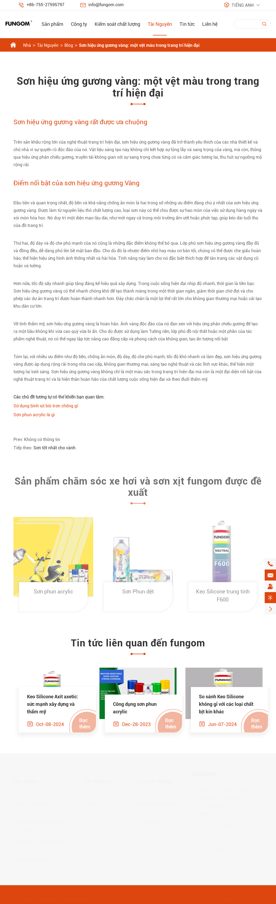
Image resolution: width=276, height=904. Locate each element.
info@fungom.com (106, 4)
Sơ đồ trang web (197, 898)
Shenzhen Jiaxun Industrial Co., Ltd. (73, 898)
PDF (88, 811)
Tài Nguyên (160, 24)
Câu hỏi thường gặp (103, 793)
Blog (68, 45)
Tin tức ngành (150, 821)
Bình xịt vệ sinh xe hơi (34, 811)
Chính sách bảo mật (240, 898)
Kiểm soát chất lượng (117, 24)
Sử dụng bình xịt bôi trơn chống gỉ (45, 405)
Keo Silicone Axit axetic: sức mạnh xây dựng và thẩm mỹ (52, 704)
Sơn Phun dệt (138, 594)
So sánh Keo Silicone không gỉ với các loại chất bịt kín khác (226, 704)
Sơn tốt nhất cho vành (54, 447)
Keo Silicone (25, 849)
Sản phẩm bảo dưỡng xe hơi (40, 830)
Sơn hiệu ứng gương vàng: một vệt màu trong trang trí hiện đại (139, 45)
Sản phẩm (52, 24)
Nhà (27, 45)
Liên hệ (210, 24)
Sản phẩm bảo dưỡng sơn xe (40, 821)
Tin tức (187, 24)
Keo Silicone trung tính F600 (223, 598)
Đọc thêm (84, 723)
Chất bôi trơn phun (31, 802)
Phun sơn (22, 793)
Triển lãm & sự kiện (155, 830)
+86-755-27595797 (45, 4)
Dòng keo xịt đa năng (33, 859)
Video (89, 802)
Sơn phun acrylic (53, 594)
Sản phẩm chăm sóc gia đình (41, 840)
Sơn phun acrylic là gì (34, 414)
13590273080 (214, 847)
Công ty (79, 24)
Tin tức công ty (151, 811)
